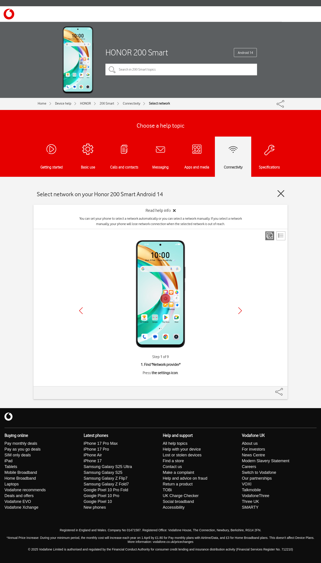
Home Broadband (20, 478)
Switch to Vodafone (259, 472)
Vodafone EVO (17, 501)
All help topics (175, 443)
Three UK (250, 501)
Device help (63, 103)
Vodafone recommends (25, 490)
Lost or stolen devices (182, 455)
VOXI (246, 484)
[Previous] (81, 310)
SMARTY (250, 507)
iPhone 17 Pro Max (101, 443)
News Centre (253, 455)
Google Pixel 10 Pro (101, 495)
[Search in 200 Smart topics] (181, 69)
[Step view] (269, 235)
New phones (95, 507)
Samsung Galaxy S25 (103, 472)
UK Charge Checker (181, 495)
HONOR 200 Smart (136, 52)
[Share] (284, 389)
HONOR (85, 103)
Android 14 (245, 53)
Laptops (11, 484)
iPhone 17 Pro (96, 449)
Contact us (172, 466)
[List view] (280, 235)
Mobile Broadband (20, 472)
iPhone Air (93, 455)
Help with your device (182, 449)
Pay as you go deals (22, 449)
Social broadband (178, 501)
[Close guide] (281, 193)
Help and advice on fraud (185, 478)
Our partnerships (257, 478)
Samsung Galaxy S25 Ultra (108, 466)
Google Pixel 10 (98, 501)
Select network (159, 103)
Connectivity (131, 103)
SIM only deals (17, 455)
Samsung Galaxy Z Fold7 (106, 484)
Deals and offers (19, 495)
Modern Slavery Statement (265, 461)
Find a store (173, 461)
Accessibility (174, 507)
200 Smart (107, 103)
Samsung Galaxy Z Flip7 (106, 478)
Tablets (10, 466)
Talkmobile (251, 490)
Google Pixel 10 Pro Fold (106, 490)
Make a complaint (178, 472)
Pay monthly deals (20, 443)
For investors (253, 449)
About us (250, 443)
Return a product (178, 484)
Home (42, 103)
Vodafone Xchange (21, 507)
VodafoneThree (255, 495)
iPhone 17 (93, 461)
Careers (249, 466)
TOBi (167, 490)
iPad (8, 461)
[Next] (240, 310)
